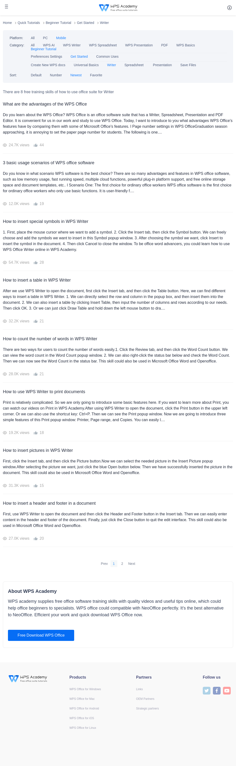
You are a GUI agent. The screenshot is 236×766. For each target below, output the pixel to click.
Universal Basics (86, 65)
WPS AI (49, 45)
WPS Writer (72, 45)
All (33, 38)
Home (7, 23)
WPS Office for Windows (85, 689)
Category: (17, 45)
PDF (164, 45)
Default (36, 75)
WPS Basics (185, 45)
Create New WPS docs (48, 65)
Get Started (85, 23)
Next (131, 564)
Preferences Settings (46, 56)
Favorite (96, 75)
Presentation (162, 65)
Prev (104, 564)
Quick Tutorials (29, 23)
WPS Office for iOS (81, 718)
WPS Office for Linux (82, 728)
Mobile (61, 38)
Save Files (188, 65)
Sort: (13, 75)
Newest (76, 75)
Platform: (16, 38)
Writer (104, 23)
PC (45, 38)
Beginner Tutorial (58, 23)
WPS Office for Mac (82, 699)
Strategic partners (147, 708)
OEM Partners (145, 699)
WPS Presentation (139, 45)
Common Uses (107, 56)
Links (139, 689)
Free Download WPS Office (41, 635)
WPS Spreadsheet (103, 45)
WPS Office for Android (84, 708)
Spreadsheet (134, 65)
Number (56, 75)
